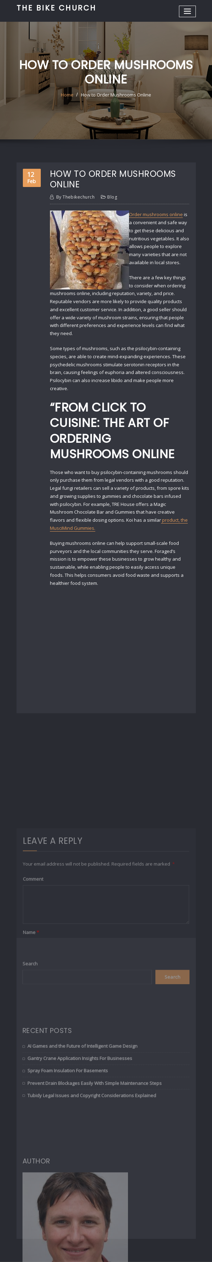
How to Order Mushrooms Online (116, 95)
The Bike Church (56, 8)
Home (67, 95)
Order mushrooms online (156, 214)
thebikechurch (75, 197)
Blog (112, 197)
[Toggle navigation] (187, 11)
